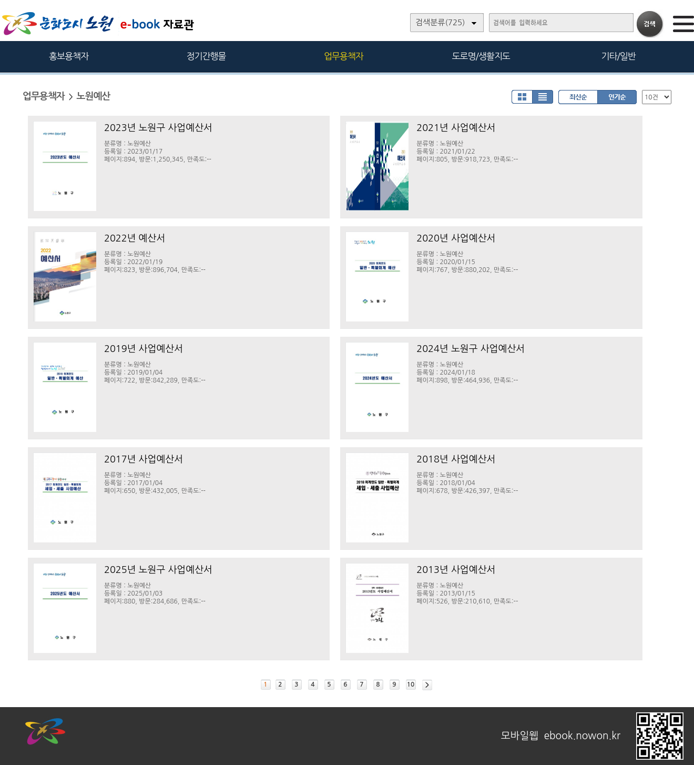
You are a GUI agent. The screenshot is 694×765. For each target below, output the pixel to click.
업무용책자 (343, 56)
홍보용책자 (68, 56)
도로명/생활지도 (481, 56)
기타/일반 (618, 56)
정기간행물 (206, 56)
